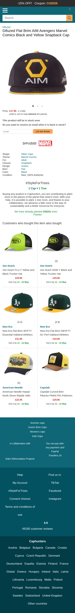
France (64, 563)
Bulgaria (38, 547)
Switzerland (32, 595)
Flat (23, 169)
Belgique (24, 547)
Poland (58, 579)
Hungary (34, 571)
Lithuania (18, 579)
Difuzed (6, 27)
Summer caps (37, 423)
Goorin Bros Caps (37, 427)
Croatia (62, 547)
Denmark (54, 555)
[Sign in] (57, 10)
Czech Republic (36, 555)
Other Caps (27, 154)
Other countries (37, 603)
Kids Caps (37, 436)
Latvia (64, 571)
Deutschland (14, 563)
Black (24, 172)
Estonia (41, 563)
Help (20, 474)
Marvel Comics (29, 157)
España (29, 563)
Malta (47, 579)
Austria (12, 547)
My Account (20, 482)
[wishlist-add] (30, 254)
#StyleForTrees (20, 490)
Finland (53, 563)
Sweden (18, 595)
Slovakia (44, 587)
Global (10, 571)
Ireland (46, 571)
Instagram (55, 498)
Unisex (24, 166)
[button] (33, 106)
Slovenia (57, 587)
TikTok (55, 482)
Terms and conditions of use (20, 510)
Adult (24, 160)
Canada (50, 547)
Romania (30, 587)
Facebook (55, 490)
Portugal (17, 587)
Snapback (26, 163)
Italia (56, 571)
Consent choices (19, 498)
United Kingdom (52, 595)
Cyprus (19, 555)
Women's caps (37, 431)
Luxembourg (34, 579)
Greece (21, 571)
